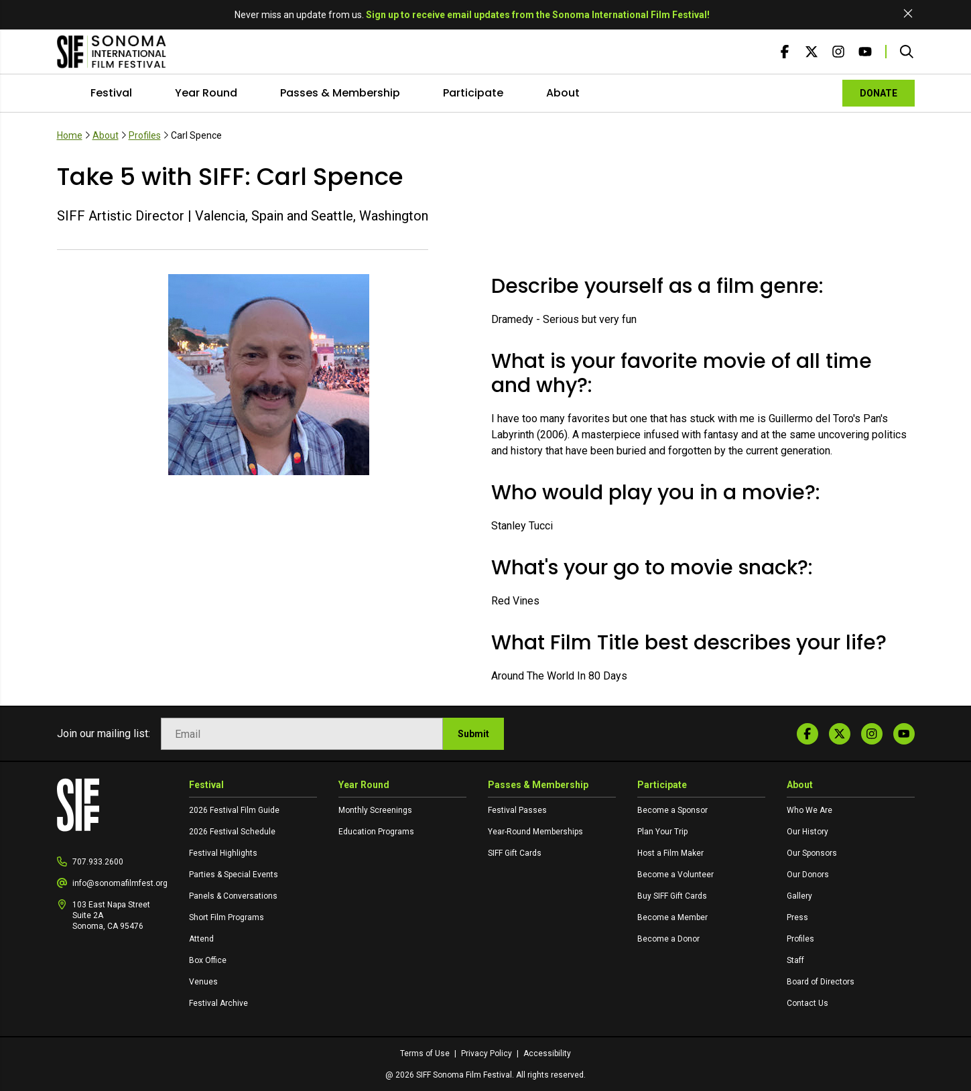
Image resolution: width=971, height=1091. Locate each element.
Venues (203, 981)
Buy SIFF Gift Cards (672, 896)
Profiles (145, 135)
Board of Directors (820, 981)
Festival (111, 93)
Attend (201, 939)
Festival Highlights (223, 853)
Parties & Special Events (233, 874)
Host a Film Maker (670, 853)
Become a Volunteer (675, 874)
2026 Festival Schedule (232, 831)
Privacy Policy (487, 1053)
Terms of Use (426, 1053)
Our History (807, 831)
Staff (795, 960)
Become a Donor (668, 939)
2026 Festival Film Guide (234, 810)
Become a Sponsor (672, 810)
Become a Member (672, 917)
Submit (473, 733)
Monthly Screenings (375, 810)
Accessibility (547, 1053)
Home (69, 135)
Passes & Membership (340, 93)
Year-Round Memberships (535, 831)
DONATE (878, 93)
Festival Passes (517, 810)
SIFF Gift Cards (514, 853)
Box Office (207, 960)
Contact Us (807, 1003)
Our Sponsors (812, 853)
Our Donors (808, 874)
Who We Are (809, 810)
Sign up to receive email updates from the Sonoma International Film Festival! (538, 14)
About (563, 93)
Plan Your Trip (662, 831)
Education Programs (376, 831)
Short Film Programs (226, 917)
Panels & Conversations (233, 896)
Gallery (799, 896)
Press (797, 917)
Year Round (206, 93)
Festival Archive (218, 1003)
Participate (473, 93)
